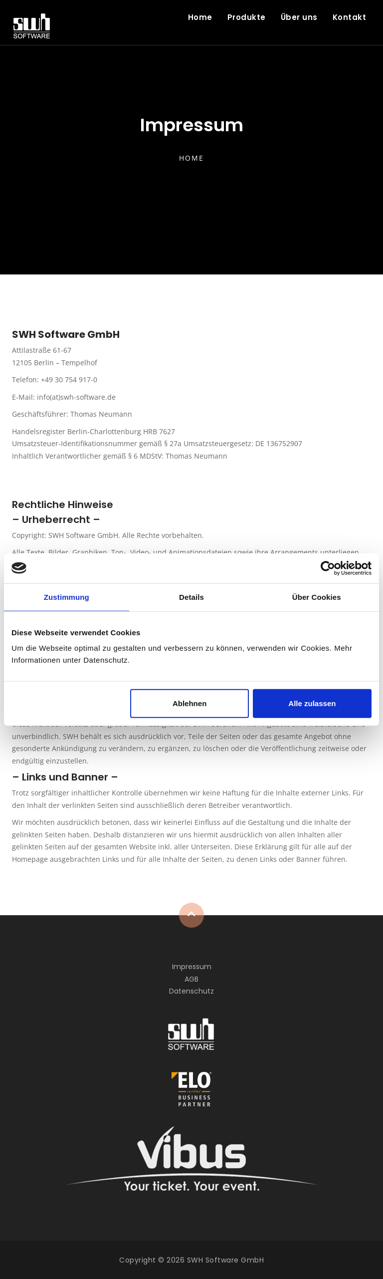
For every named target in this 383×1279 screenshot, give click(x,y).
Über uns (299, 17)
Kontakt (350, 17)
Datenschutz (191, 991)
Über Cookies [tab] (316, 596)
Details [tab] (191, 596)
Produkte (246, 17)
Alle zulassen (312, 703)
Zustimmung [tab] (66, 596)
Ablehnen (189, 703)
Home (200, 17)
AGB (191, 979)
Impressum (191, 967)
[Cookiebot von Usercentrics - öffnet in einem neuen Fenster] (328, 567)
